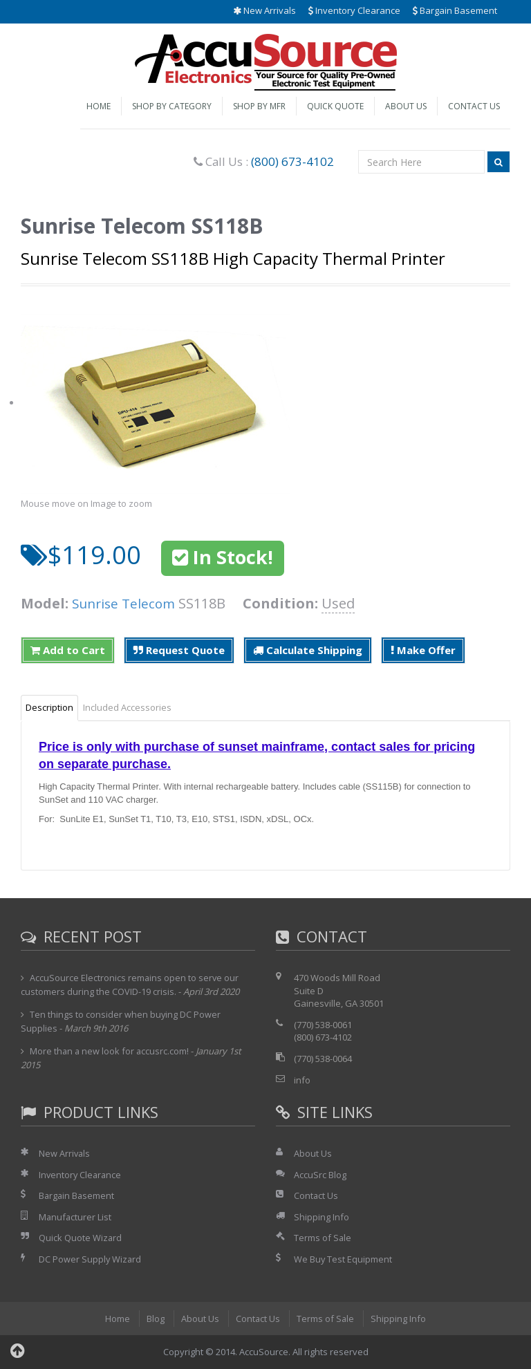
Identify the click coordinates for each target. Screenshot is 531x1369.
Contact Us (474, 106)
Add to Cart (67, 650)
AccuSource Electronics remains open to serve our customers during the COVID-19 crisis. (130, 984)
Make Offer (423, 650)
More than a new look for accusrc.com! (110, 1051)
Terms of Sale (323, 1237)
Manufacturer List (76, 1217)
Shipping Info (321, 1217)
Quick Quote (335, 106)
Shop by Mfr (259, 106)
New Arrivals (264, 10)
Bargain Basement (455, 10)
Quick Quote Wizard (80, 1237)
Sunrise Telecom (126, 603)
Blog (155, 1318)
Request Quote (179, 650)
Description (49, 707)
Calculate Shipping (307, 650)
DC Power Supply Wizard (90, 1259)
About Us (406, 106)
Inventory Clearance (354, 10)
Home (98, 106)
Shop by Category (172, 106)
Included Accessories (127, 707)
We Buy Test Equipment (343, 1259)
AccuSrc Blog (320, 1174)
